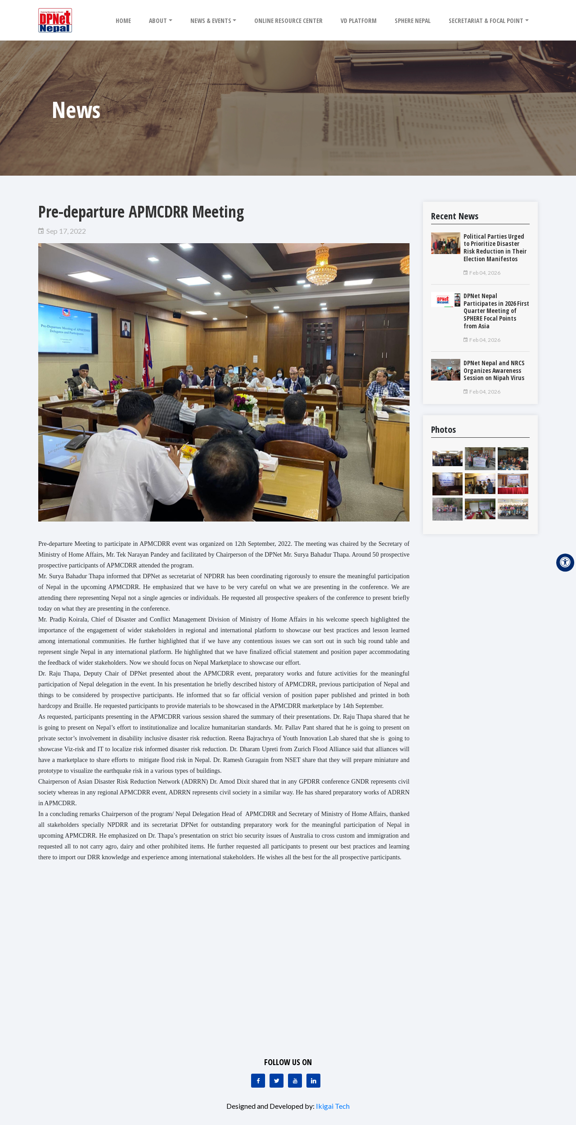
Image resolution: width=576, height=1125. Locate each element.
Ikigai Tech (333, 1106)
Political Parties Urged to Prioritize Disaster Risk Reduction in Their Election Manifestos (495, 247)
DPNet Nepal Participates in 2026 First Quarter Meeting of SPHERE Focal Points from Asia (496, 310)
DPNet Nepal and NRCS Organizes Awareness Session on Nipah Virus (494, 370)
